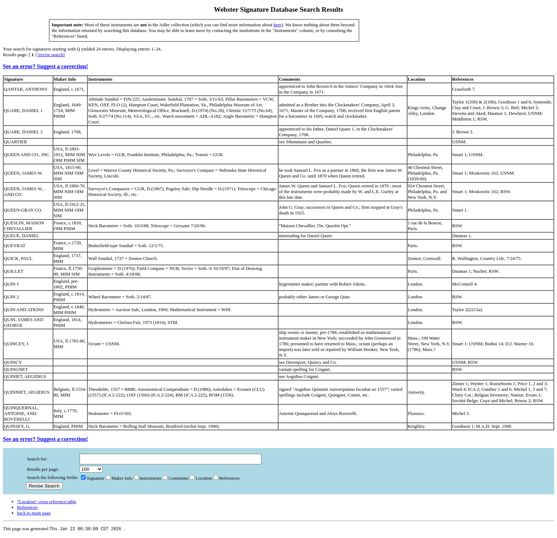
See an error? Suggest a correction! (45, 66)
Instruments (147, 479)
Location (201, 479)
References (226, 479)
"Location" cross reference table (46, 503)
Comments (175, 479)
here (277, 24)
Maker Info (119, 479)
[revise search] (51, 54)
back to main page (34, 514)
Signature (92, 479)
